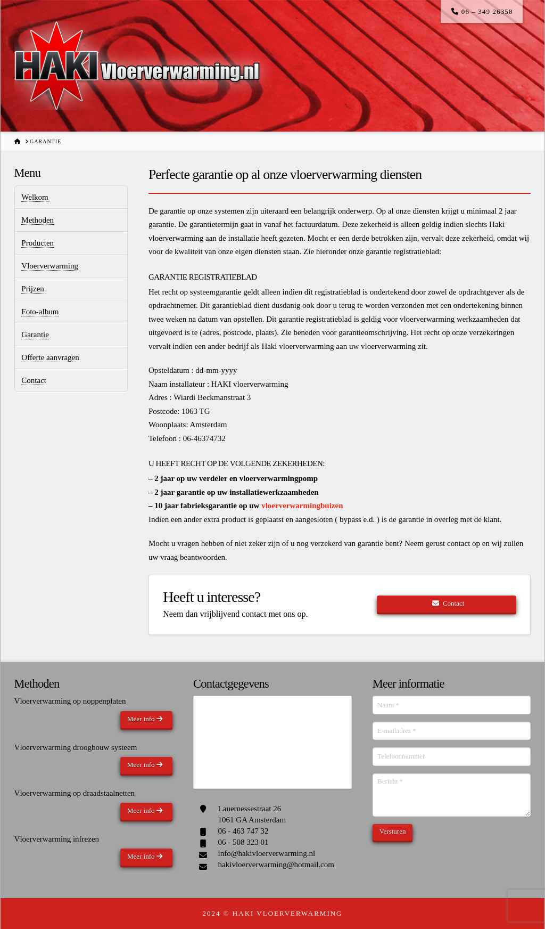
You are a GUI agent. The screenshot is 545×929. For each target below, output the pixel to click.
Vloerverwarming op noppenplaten (70, 701)
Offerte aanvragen (50, 357)
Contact (33, 380)
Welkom (34, 197)
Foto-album (40, 311)
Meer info (144, 719)
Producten (37, 243)
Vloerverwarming (49, 266)
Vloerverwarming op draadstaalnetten (74, 793)
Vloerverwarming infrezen (57, 839)
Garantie (35, 334)
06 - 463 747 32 (243, 831)
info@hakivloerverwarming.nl (267, 853)
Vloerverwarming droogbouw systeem (75, 747)
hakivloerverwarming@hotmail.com (276, 864)
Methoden (37, 220)
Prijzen (32, 288)
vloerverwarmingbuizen (302, 505)
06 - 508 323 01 (243, 842)
